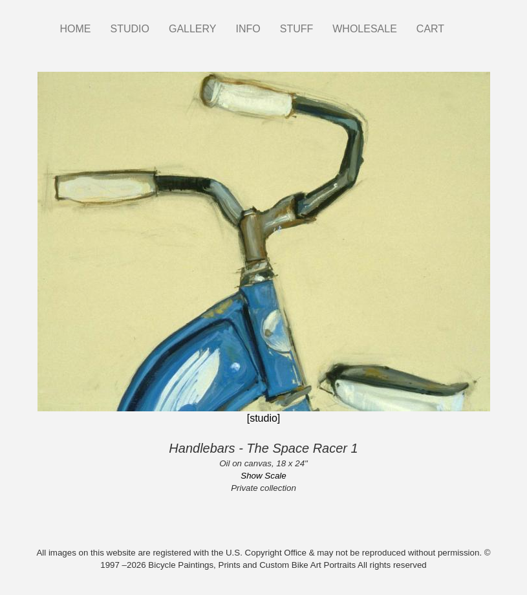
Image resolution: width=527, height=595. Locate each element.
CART (430, 28)
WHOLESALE (364, 28)
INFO (247, 28)
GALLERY (193, 28)
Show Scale (263, 476)
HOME (75, 28)
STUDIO (130, 28)
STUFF (297, 28)
